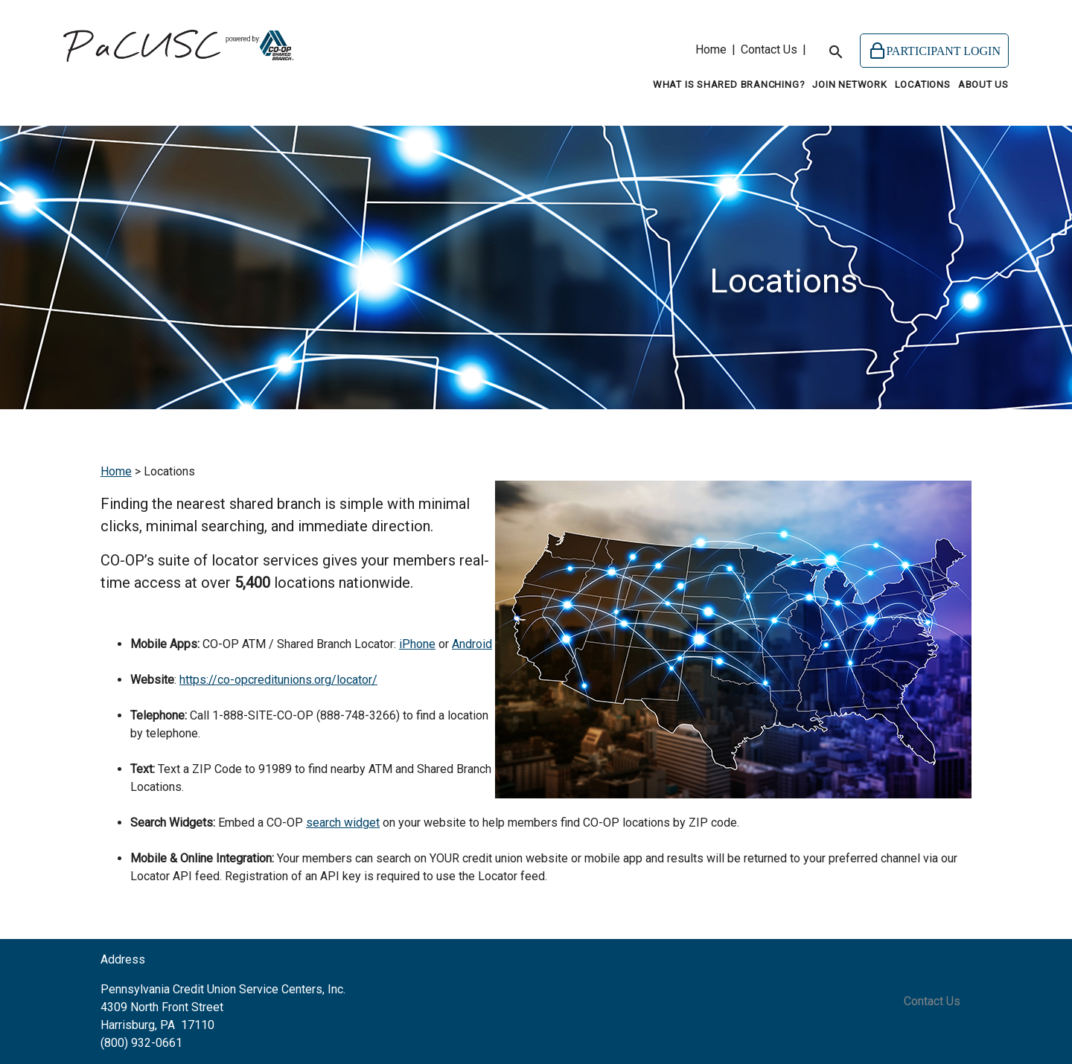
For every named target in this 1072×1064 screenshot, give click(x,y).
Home (711, 49)
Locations (923, 84)
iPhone (417, 644)
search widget (343, 822)
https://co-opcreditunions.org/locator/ (278, 680)
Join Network (849, 84)
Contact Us (769, 49)
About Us (983, 84)
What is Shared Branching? (729, 84)
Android (472, 644)
